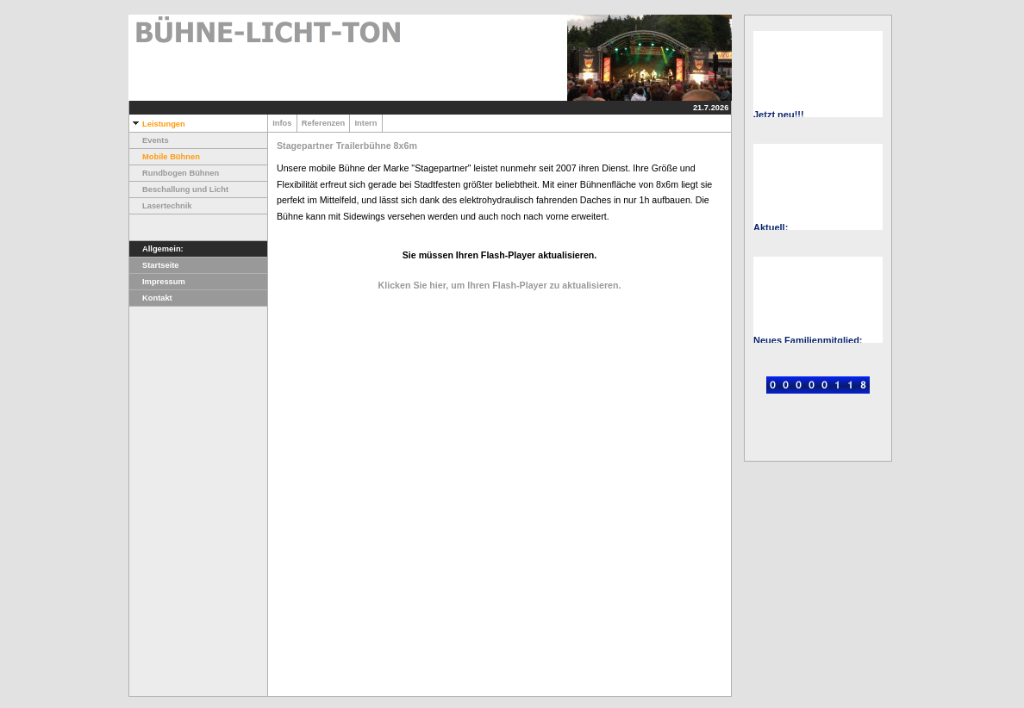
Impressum (157, 281)
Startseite (154, 265)
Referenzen (323, 123)
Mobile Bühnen (164, 156)
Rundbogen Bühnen (174, 173)
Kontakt (150, 298)
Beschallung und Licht (178, 189)
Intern (365, 123)
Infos (282, 123)
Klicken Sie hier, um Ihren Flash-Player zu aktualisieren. (499, 285)
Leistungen (157, 124)
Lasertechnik (160, 206)
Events (149, 140)
